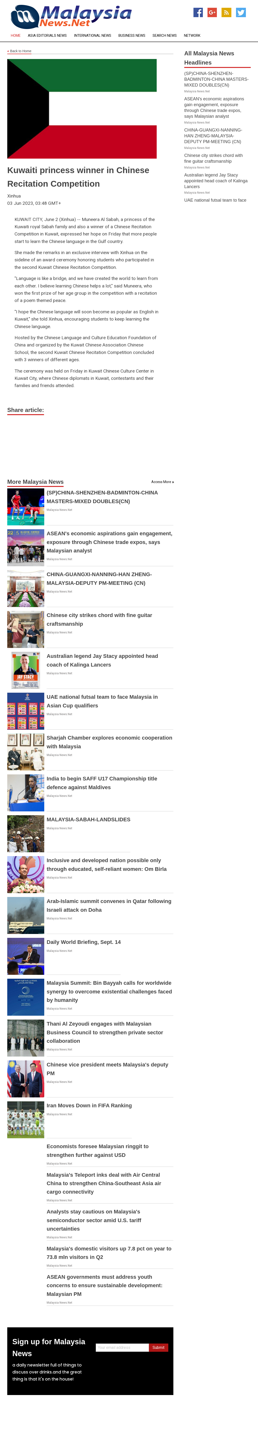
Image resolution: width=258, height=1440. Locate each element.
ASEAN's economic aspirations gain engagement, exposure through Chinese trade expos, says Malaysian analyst (109, 541)
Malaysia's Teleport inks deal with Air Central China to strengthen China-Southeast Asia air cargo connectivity (104, 1183)
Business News (131, 35)
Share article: (25, 410)
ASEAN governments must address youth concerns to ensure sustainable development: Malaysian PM (104, 1285)
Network (192, 35)
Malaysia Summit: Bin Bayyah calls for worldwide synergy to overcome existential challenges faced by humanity (109, 991)
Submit (158, 1347)
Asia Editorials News (47, 35)
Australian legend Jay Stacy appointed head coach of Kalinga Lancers (216, 181)
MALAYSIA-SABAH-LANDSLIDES (88, 819)
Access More (161, 482)
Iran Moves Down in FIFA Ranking (89, 1105)
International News (92, 35)
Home (16, 35)
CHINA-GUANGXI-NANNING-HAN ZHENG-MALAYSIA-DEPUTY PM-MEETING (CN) (213, 136)
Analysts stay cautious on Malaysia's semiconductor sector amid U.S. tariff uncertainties (94, 1220)
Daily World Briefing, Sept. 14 (84, 942)
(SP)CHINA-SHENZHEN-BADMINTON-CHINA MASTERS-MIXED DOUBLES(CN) (216, 79)
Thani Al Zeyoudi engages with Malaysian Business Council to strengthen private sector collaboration (105, 1032)
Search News (165, 35)
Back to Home (19, 51)
